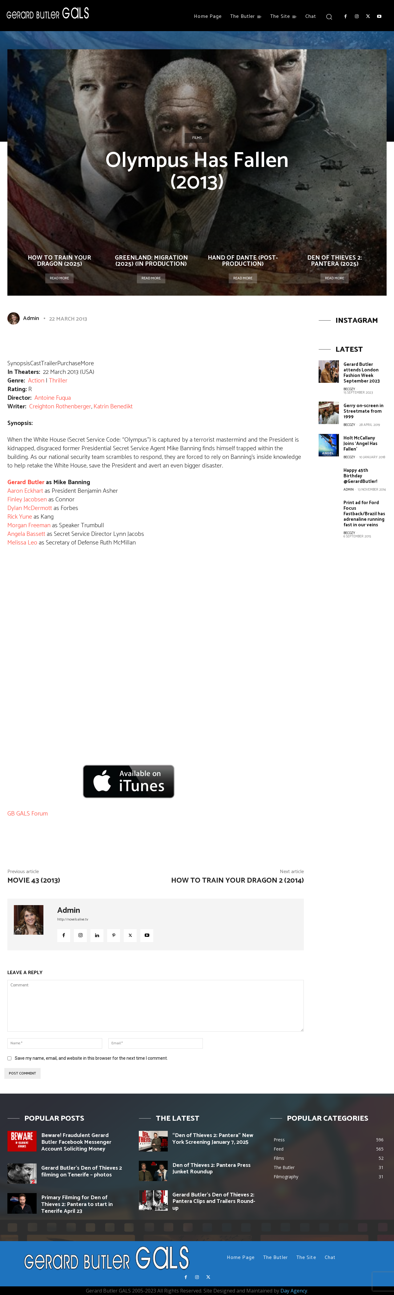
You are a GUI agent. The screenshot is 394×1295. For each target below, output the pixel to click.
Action (36, 381)
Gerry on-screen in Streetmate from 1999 (364, 411)
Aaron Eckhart (25, 491)
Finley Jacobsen (27, 500)
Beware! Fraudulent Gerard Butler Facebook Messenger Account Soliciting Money (76, 1142)
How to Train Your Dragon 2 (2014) (237, 881)
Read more (59, 278)
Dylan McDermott (29, 508)
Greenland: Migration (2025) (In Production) (151, 261)
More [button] (87, 363)
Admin (31, 318)
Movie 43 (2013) (33, 881)
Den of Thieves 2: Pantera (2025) (334, 261)
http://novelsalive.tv (72, 919)
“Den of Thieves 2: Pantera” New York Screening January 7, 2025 (212, 1139)
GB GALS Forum (27, 814)
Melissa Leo (22, 543)
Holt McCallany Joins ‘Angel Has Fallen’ (360, 443)
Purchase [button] (69, 363)
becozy (349, 389)
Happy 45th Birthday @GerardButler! (360, 476)
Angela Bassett (26, 534)
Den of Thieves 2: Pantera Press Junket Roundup (211, 1169)
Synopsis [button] (18, 363)
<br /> (25, 762)
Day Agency (293, 1290)
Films (197, 138)
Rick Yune (19, 517)
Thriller (58, 381)
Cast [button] (35, 363)
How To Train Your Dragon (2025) (59, 261)
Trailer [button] (49, 363)
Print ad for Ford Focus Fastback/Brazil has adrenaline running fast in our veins (364, 514)
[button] (328, 16)
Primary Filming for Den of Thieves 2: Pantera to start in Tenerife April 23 (77, 1204)
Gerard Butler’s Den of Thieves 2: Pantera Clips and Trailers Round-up (213, 1201)
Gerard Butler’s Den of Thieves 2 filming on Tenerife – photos (81, 1171)
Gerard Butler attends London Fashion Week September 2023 (362, 373)
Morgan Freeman (28, 525)
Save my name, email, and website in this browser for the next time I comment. (91, 1058)
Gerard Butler (25, 482)
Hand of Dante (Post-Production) (243, 261)
